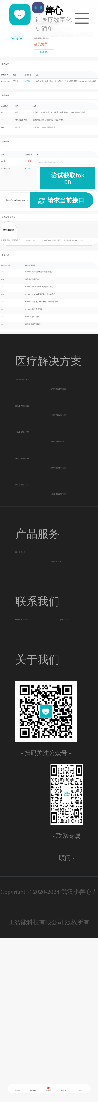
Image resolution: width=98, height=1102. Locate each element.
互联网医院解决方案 (58, 408)
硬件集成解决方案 (22, 592)
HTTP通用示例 (8, 230)
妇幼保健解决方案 (22, 489)
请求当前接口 (61, 200)
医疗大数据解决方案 (58, 562)
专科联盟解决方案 (57, 511)
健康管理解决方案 (22, 540)
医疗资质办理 (20, 685)
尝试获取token (68, 178)
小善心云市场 (55, 707)
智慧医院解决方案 (22, 386)
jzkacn (67, 778)
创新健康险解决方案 (58, 614)
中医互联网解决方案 (58, 459)
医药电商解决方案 (22, 437)
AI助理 (37, 18)
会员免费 (41, 44)
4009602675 (24, 778)
